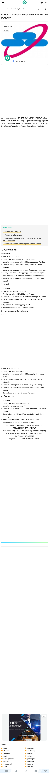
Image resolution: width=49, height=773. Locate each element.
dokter (6, 767)
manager (30, 748)
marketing (31, 751)
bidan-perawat (9, 759)
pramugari (31, 759)
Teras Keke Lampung (13, 235)
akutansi (6, 751)
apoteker (7, 753)
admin (6, 748)
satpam (30, 767)
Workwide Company (13, 232)
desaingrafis (8, 764)
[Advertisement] (24, 91)
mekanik (30, 753)
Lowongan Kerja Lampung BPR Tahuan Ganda (23, 244)
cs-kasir (6, 30)
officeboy (30, 756)
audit (5, 756)
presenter (30, 761)
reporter (30, 764)
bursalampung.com (8, 118)
